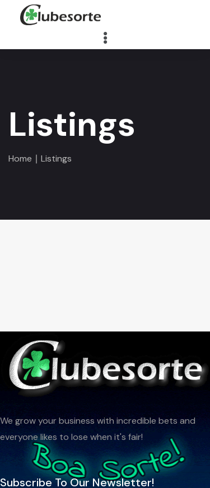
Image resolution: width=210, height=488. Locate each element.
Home (20, 158)
